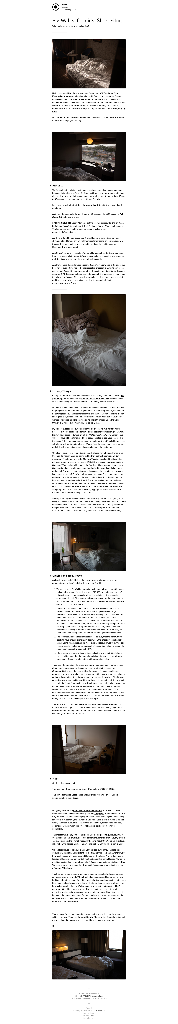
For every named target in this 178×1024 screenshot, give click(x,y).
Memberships (89, 996)
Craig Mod (60, 117)
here (92, 1013)
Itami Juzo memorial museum (87, 810)
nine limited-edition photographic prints (82, 205)
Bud (68, 789)
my (102, 998)
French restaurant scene (84, 841)
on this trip (87, 917)
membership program (93, 268)
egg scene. (102, 835)
